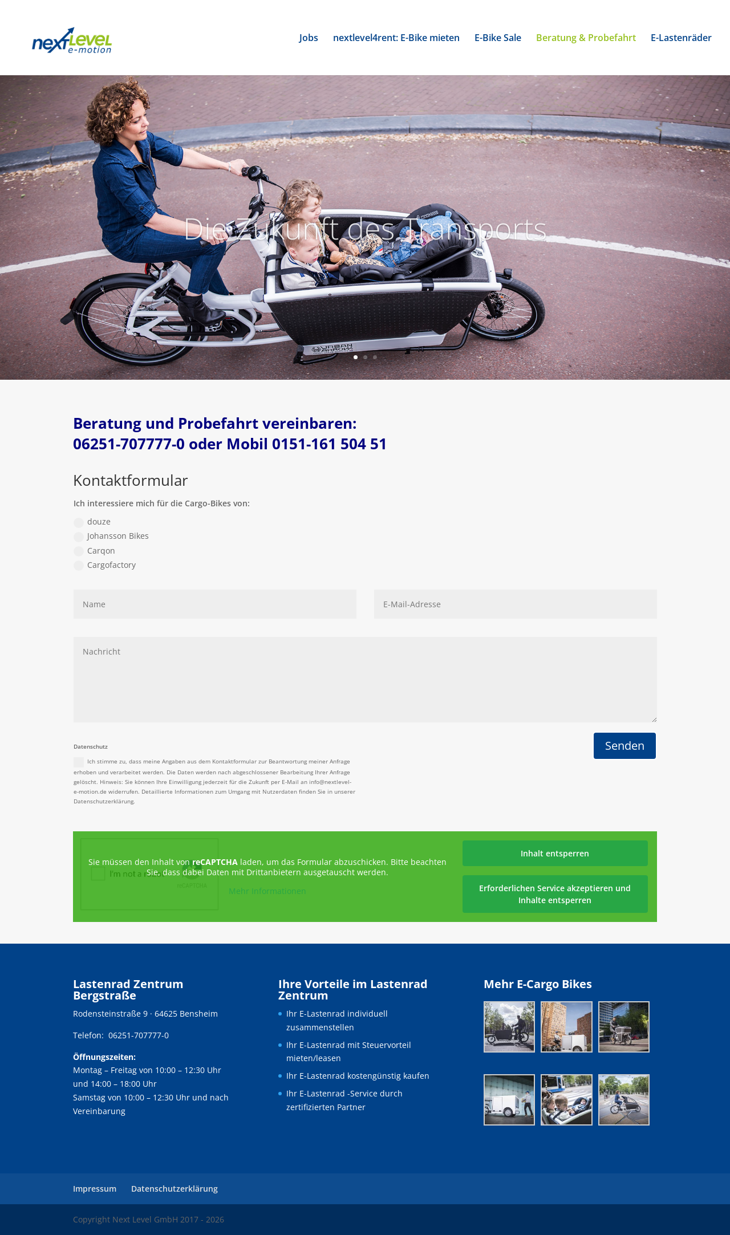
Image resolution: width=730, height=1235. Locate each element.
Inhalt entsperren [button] (555, 853)
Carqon (94, 550)
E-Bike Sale (497, 39)
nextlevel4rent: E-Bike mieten (396, 39)
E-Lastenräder (681, 39)
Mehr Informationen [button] (267, 891)
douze (92, 521)
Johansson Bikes (111, 536)
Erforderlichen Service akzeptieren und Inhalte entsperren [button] (555, 894)
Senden (624, 745)
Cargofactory (105, 565)
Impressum (94, 1188)
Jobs (308, 39)
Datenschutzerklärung (174, 1188)
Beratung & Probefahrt (586, 39)
